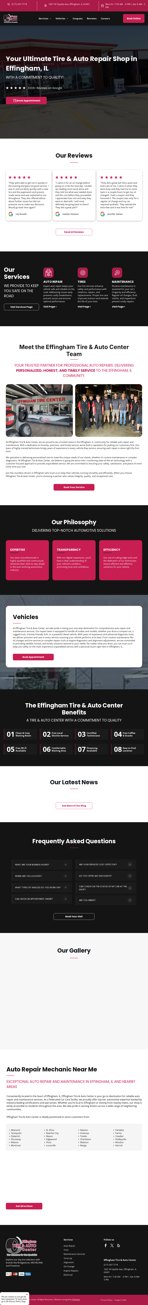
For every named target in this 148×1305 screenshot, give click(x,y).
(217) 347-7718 (111, 1264)
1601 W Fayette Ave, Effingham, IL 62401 (69, 4)
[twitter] (112, 1246)
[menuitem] (44, 18)
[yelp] (118, 1246)
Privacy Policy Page (17, 1301)
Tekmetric (76, 1299)
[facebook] (105, 1246)
